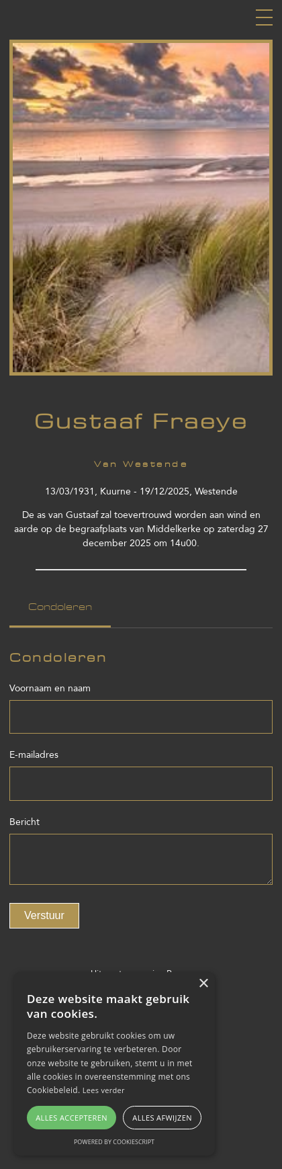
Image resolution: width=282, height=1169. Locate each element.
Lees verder (104, 1090)
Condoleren (60, 607)
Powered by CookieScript (114, 1141)
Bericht (24, 822)
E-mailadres (33, 755)
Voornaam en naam (50, 688)
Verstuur (44, 915)
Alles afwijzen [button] (162, 1118)
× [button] (203, 984)
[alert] (114, 1064)
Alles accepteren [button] (71, 1118)
